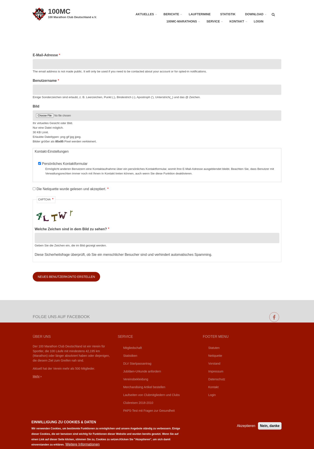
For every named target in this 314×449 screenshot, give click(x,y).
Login (258, 21)
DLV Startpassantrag (137, 363)
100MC (59, 11)
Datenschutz (216, 379)
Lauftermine (199, 14)
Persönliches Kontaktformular (64, 164)
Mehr (36, 376)
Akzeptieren (246, 428)
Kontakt (236, 21)
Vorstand (214, 363)
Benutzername (45, 80)
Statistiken (130, 355)
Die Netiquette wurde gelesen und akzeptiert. (71, 189)
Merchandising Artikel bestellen (144, 387)
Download (254, 14)
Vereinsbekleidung (135, 379)
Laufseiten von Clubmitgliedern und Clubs (151, 395)
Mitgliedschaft (132, 348)
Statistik (228, 14)
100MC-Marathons (181, 21)
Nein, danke (270, 428)
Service (213, 21)
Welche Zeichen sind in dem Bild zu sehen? (71, 229)
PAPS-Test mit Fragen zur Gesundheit (149, 410)
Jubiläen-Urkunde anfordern (142, 371)
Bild (36, 106)
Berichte (171, 14)
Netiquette (215, 355)
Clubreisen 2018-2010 (138, 403)
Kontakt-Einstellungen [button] (52, 151)
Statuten (214, 348)
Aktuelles (145, 14)
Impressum (215, 371)
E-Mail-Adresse (45, 55)
